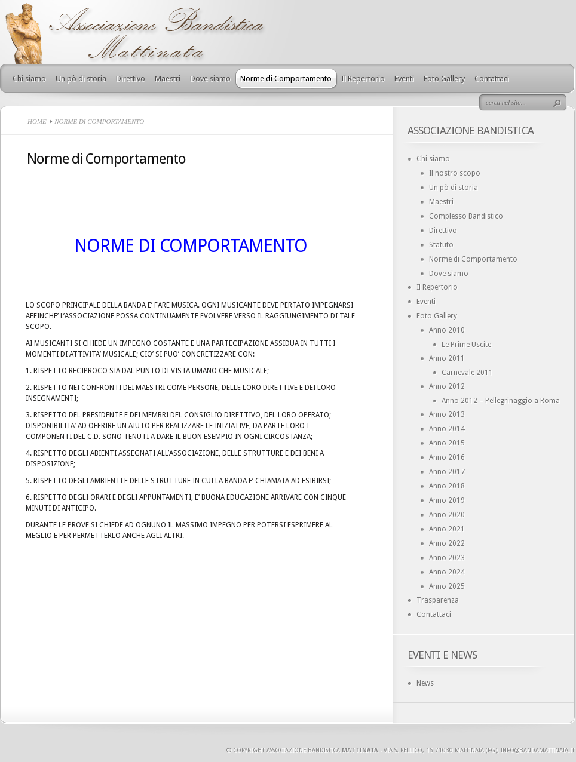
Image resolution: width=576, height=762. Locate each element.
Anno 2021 (447, 529)
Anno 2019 (447, 500)
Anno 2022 (447, 543)
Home (37, 121)
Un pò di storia (81, 78)
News (425, 683)
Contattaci (491, 78)
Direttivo (130, 78)
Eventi (404, 78)
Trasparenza (437, 600)
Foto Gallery (444, 78)
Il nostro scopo (454, 173)
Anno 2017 (447, 472)
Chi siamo (29, 78)
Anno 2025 (447, 586)
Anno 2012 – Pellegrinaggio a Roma (501, 401)
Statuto (441, 245)
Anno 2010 (447, 330)
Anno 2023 (447, 558)
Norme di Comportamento (286, 78)
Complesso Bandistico (466, 216)
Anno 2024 (447, 572)
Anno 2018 (447, 486)
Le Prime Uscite (466, 344)
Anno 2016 (447, 457)
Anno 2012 (447, 386)
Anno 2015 (447, 443)
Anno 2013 (447, 414)
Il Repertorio (363, 78)
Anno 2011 (447, 358)
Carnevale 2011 (467, 372)
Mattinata (360, 750)
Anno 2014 (447, 429)
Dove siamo (210, 78)
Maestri (167, 78)
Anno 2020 (447, 515)
